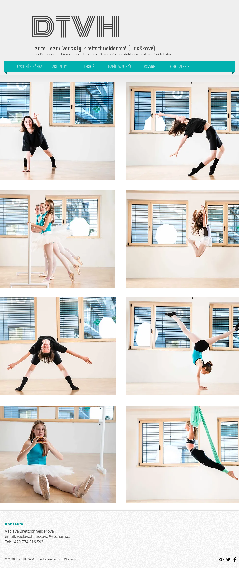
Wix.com (70, 559)
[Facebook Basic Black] (234, 559)
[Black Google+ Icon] (221, 559)
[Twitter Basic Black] (228, 559)
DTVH (75, 27)
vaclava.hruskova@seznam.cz (43, 536)
